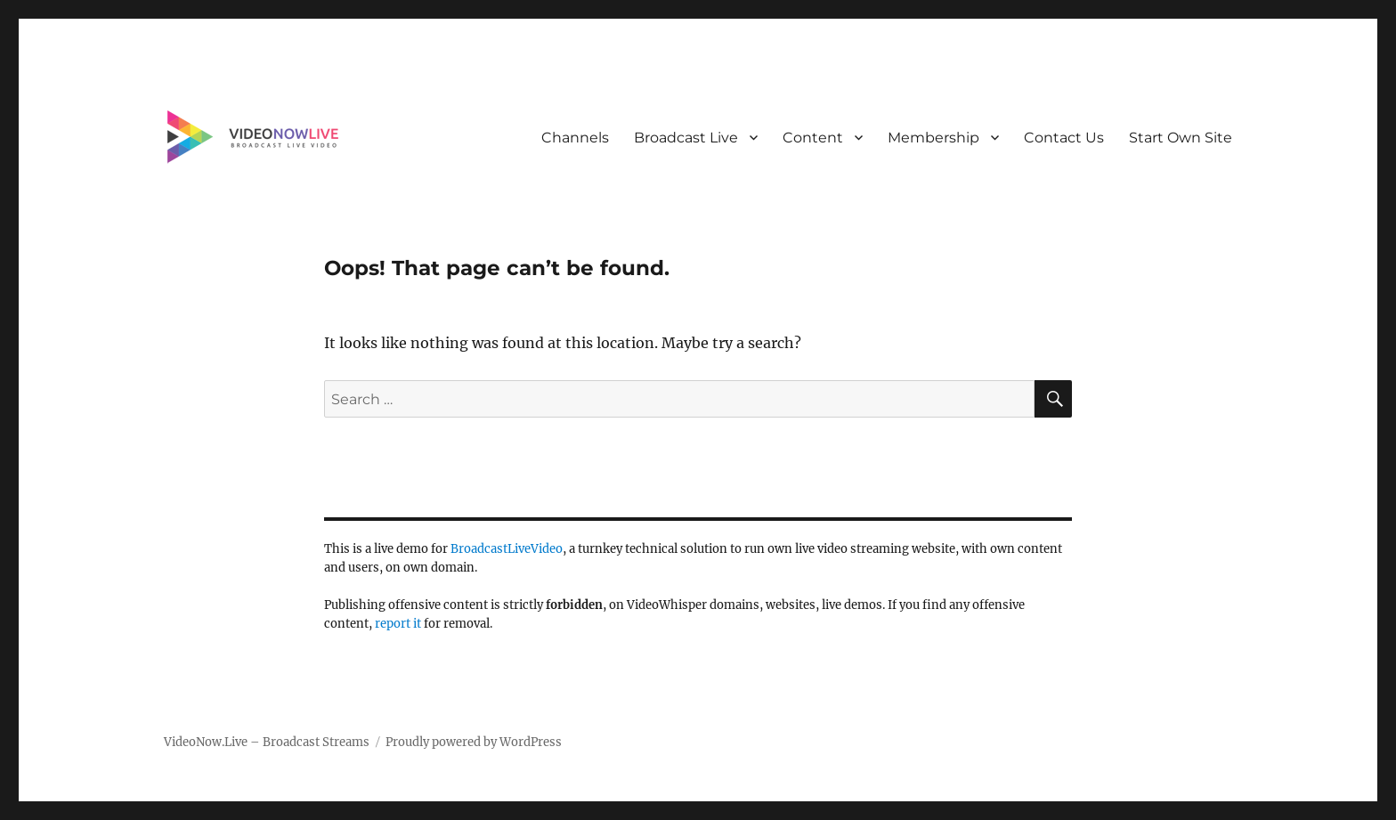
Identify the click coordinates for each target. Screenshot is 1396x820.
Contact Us (1064, 137)
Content (813, 137)
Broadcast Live (686, 137)
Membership (933, 137)
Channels (575, 137)
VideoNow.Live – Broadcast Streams (266, 742)
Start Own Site (1180, 137)
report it (398, 623)
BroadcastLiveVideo (506, 548)
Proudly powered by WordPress (474, 742)
